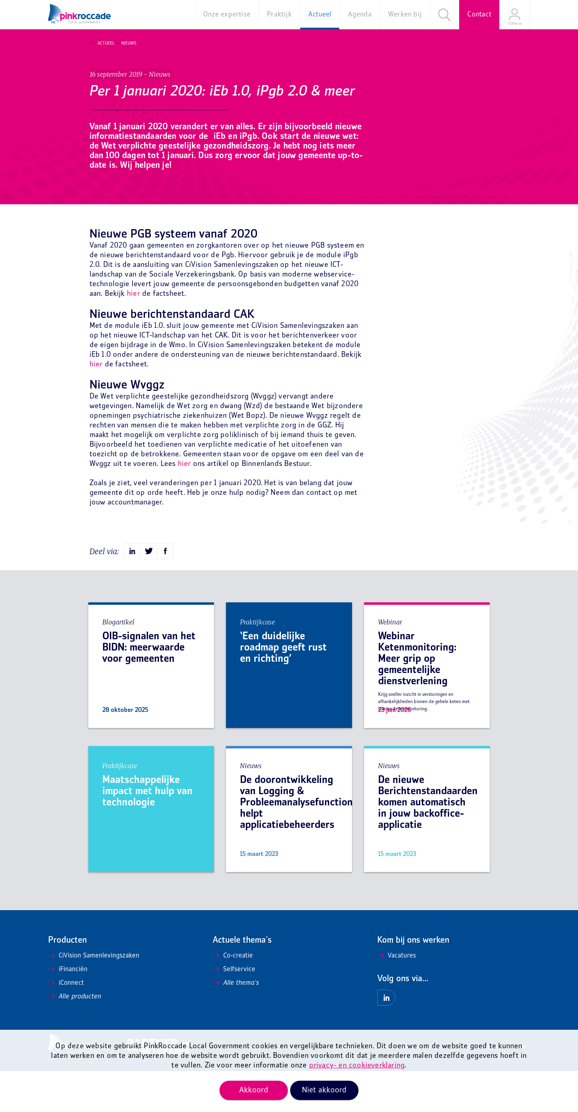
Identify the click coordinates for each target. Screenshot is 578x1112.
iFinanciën (68, 1010)
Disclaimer (408, 1088)
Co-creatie (233, 997)
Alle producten (74, 1038)
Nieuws (123, 43)
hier (133, 334)
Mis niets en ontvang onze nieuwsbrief (487, 1088)
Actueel (100, 43)
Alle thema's (236, 1024)
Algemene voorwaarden (365, 1088)
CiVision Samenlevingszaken (93, 997)
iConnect (66, 1024)
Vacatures (396, 997)
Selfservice (234, 1010)
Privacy (432, 1088)
